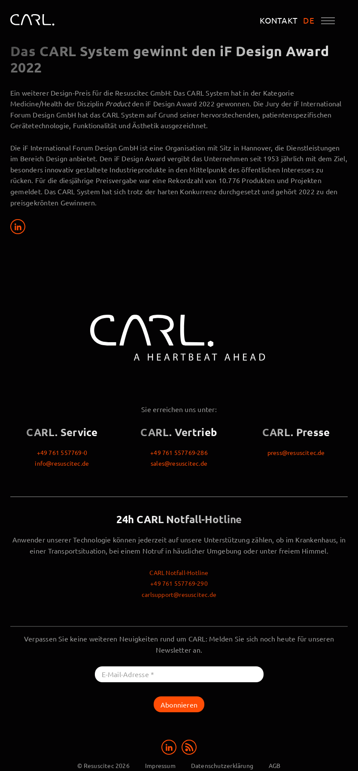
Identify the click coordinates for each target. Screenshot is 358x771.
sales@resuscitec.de (179, 463)
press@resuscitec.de (296, 452)
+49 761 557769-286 (179, 452)
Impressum (160, 765)
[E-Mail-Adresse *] (179, 674)
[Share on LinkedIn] (17, 226)
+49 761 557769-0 (62, 452)
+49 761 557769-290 (179, 583)
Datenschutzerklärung (222, 765)
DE (308, 20)
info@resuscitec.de (62, 463)
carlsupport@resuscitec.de (179, 594)
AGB (275, 765)
